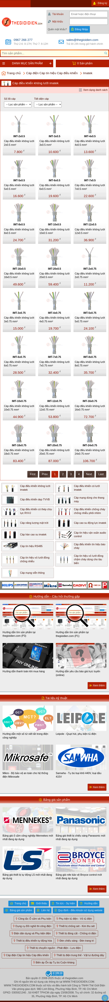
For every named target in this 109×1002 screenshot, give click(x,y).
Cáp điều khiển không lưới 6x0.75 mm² (19, 364)
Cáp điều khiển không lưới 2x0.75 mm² (90, 275)
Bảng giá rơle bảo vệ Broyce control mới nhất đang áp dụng (79, 876)
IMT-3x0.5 (54, 136)
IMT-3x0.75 (19, 312)
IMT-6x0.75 (19, 357)
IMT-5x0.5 (19, 180)
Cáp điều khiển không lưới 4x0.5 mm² (90, 143)
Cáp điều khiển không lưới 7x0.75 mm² (54, 364)
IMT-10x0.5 (54, 224)
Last (101, 474)
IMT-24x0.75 (90, 445)
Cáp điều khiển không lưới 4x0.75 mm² (54, 319)
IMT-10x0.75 (19, 401)
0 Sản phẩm (84, 63)
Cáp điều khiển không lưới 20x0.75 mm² (54, 452)
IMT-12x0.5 (89, 224)
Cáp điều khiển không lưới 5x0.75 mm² (90, 319)
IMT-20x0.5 (54, 268)
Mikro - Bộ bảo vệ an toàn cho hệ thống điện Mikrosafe (25, 775)
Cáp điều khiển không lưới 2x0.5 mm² (19, 143)
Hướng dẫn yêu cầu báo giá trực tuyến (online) (78, 673)
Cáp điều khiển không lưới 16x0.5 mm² (19, 275)
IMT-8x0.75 (89, 357)
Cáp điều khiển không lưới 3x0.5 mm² (54, 143)
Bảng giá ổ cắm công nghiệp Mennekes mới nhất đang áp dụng (28, 837)
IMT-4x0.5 (90, 136)
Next (89, 474)
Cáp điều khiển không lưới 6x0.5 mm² (54, 187)
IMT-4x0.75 (54, 312)
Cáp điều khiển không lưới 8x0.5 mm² (19, 231)
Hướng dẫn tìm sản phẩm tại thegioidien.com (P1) (72, 634)
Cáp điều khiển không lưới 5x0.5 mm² (19, 187)
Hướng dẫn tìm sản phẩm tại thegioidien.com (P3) (19, 634)
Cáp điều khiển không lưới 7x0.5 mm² (90, 187)
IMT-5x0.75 (89, 312)
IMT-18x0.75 (19, 445)
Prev (45, 474)
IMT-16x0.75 (90, 401)
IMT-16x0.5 (19, 268)
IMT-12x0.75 (54, 401)
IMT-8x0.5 (19, 224)
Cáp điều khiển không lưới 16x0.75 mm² (90, 408)
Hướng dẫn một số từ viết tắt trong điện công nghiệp (25, 736)
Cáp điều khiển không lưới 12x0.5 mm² (90, 231)
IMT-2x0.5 (19, 136)
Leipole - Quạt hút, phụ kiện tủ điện (76, 734)
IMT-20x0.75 (54, 445)
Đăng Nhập (81, 29)
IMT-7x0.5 (90, 180)
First (32, 474)
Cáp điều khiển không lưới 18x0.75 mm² (19, 452)
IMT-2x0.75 (89, 268)
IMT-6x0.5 (54, 180)
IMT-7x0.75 (54, 357)
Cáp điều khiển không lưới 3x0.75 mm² (19, 319)
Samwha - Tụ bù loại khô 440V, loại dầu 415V (78, 775)
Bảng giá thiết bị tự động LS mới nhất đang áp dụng (27, 876)
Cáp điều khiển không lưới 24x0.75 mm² (90, 452)
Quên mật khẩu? (57, 29)
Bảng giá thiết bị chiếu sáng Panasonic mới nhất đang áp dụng (80, 837)
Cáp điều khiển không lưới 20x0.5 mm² (54, 275)
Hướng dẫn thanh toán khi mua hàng (24, 671)
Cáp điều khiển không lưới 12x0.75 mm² (54, 408)
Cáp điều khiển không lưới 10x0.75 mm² (19, 408)
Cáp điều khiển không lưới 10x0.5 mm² (54, 231)
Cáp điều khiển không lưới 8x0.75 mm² (90, 364)
